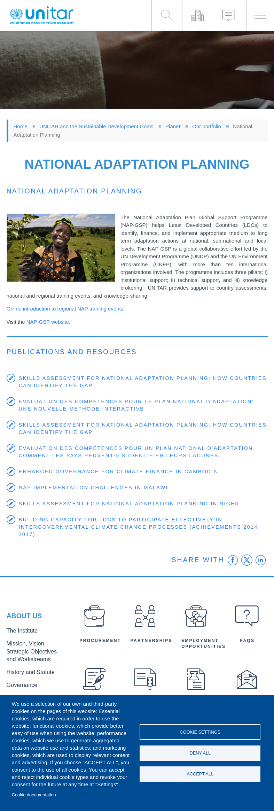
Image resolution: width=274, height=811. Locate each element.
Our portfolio (206, 126)
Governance (19, 682)
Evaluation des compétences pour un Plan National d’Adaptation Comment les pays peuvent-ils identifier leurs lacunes (139, 452)
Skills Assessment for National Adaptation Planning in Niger (132, 504)
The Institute (19, 635)
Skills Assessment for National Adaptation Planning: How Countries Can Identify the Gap (126, 382)
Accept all (200, 775)
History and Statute (27, 671)
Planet (172, 126)
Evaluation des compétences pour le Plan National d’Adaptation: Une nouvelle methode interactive (139, 405)
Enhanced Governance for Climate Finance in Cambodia (121, 472)
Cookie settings (200, 730)
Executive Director (26, 694)
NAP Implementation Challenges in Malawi (95, 488)
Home (21, 126)
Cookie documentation (34, 794)
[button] (61, 248)
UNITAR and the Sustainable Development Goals (96, 126)
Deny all (200, 753)
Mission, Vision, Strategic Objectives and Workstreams (33, 653)
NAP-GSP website (47, 322)
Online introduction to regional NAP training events (65, 309)
